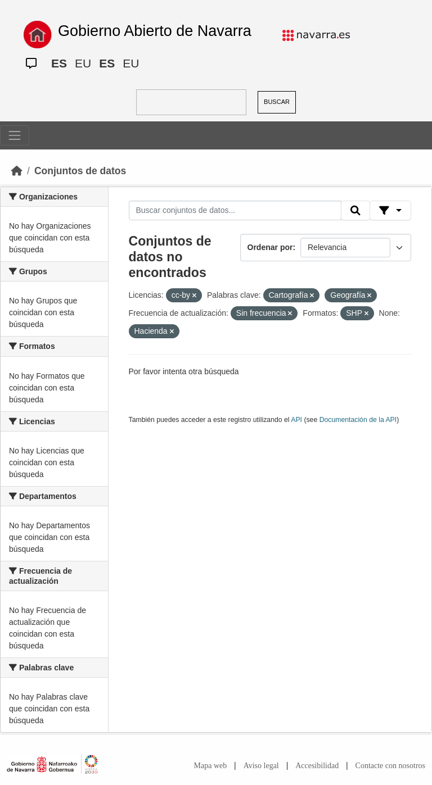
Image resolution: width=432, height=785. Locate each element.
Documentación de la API (358, 420)
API (296, 420)
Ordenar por (270, 247)
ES (59, 63)
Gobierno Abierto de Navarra (154, 30)
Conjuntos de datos (80, 170)
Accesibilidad (317, 765)
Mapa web (210, 765)
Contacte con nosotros (390, 765)
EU (83, 63)
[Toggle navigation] (14, 135)
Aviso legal (261, 765)
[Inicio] (16, 170)
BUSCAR (277, 101)
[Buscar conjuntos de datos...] (235, 211)
